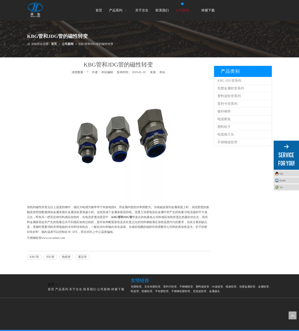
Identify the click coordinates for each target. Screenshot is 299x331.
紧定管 (82, 256)
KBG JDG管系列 (229, 80)
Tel (281, 187)
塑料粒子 (224, 126)
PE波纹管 (217, 286)
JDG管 (50, 256)
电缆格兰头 (225, 134)
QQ (281, 173)
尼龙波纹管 (199, 291)
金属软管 (263, 286)
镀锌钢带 (224, 111)
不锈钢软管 (186, 286)
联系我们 (90, 289)
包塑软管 (136, 286)
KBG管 (34, 256)
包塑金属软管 (247, 286)
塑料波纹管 (202, 286)
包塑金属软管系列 (230, 88)
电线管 (66, 256)
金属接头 (214, 291)
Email (282, 180)
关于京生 (75, 289)
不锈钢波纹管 (227, 142)
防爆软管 (147, 291)
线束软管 (231, 286)
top (293, 315)
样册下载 (118, 289)
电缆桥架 (224, 119)
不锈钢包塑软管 (180, 291)
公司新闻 (103, 289)
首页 (51, 289)
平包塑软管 (162, 291)
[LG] (30, 279)
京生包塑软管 (152, 286)
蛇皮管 (135, 291)
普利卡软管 (170, 286)
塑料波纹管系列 (229, 96)
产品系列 (62, 289)
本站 (162, 72)
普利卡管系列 (227, 103)
